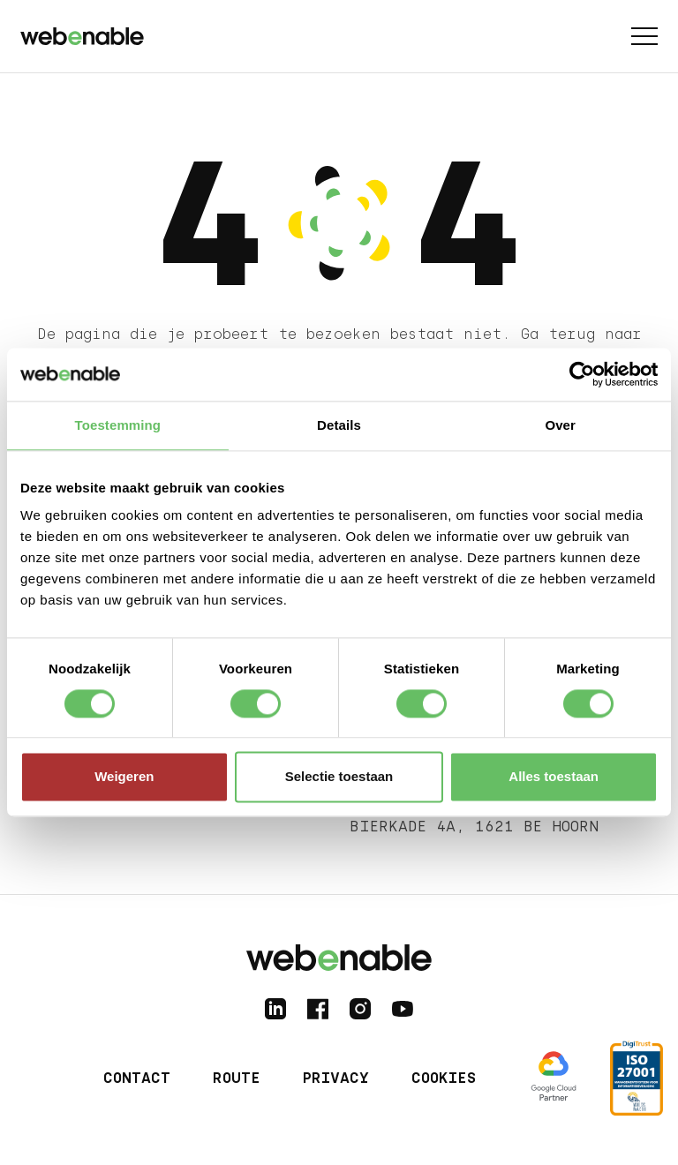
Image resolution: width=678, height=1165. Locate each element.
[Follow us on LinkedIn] (275, 1008)
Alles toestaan (553, 777)
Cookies (443, 1078)
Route (236, 1078)
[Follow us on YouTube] (402, 1008)
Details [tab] (339, 424)
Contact (136, 1078)
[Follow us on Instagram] (360, 1008)
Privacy (336, 1078)
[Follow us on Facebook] (317, 1008)
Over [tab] (560, 424)
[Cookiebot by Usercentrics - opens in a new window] (580, 374)
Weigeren (124, 777)
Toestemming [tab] (118, 424)
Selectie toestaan (339, 777)
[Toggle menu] (644, 36)
